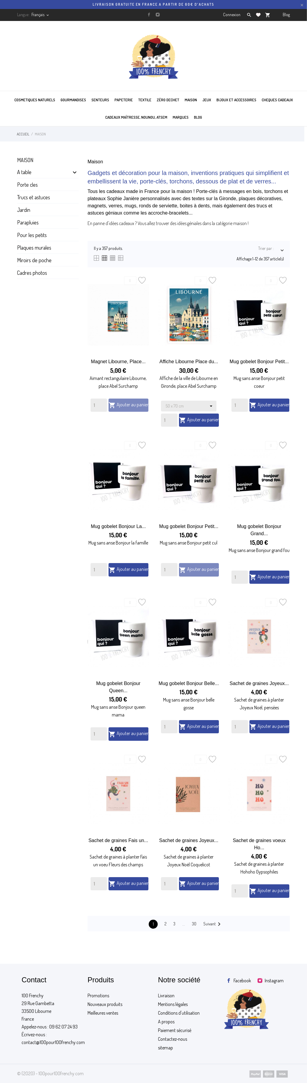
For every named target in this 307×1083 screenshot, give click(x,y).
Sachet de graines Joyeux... (259, 683)
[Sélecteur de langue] (40, 15)
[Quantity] (99, 405)
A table (24, 172)
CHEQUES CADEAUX (277, 99)
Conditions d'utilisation (179, 1013)
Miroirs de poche (34, 260)
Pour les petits (32, 235)
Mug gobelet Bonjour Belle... (189, 683)
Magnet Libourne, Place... (118, 361)
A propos (166, 1022)
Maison (25, 160)
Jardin (23, 209)
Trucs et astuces (33, 197)
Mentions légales (173, 1004)
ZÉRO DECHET (168, 99)
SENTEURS (100, 99)
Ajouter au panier (128, 405)
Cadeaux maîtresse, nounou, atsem (136, 117)
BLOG (198, 117)
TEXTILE (144, 99)
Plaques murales (34, 247)
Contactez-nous (172, 1039)
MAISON (191, 99)
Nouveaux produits (105, 1004)
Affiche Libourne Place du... (188, 361)
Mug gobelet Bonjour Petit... (259, 361)
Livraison (166, 995)
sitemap (165, 1048)
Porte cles (27, 184)
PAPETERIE (124, 99)
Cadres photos (32, 272)
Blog (286, 14)
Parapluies (28, 222)
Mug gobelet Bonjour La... (118, 526)
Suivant (213, 924)
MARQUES (181, 117)
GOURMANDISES (73, 99)
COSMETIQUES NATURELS (34, 99)
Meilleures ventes (103, 1013)
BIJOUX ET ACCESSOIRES (236, 99)
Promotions (98, 995)
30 (194, 923)
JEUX (206, 99)
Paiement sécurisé (174, 1030)
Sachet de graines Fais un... (118, 840)
